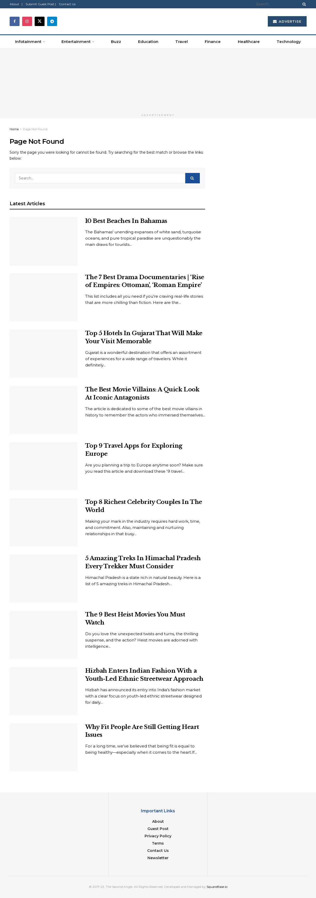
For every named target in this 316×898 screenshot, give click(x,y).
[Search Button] (303, 4)
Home (14, 129)
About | (16, 4)
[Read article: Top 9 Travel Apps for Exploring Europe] (43, 466)
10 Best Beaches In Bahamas (126, 220)
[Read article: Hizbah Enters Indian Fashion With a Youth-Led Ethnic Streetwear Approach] (43, 691)
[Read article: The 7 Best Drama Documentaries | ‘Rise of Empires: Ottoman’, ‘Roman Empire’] (43, 297)
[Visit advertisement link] (158, 79)
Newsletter (158, 858)
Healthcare (249, 41)
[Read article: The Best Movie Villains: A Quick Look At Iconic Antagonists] (43, 410)
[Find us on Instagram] (27, 21)
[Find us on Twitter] (40, 21)
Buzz (116, 41)
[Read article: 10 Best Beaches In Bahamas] (43, 241)
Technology (289, 41)
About (158, 821)
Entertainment (76, 41)
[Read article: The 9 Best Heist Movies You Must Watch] (43, 635)
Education (148, 41)
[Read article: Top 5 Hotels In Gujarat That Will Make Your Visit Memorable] (43, 353)
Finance (213, 41)
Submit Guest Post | (41, 4)
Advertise (287, 21)
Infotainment (28, 41)
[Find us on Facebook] (15, 21)
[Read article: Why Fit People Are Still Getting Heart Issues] (43, 747)
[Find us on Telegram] (52, 21)
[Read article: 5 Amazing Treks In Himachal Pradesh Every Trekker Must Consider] (43, 578)
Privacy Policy (158, 836)
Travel (181, 41)
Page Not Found (35, 129)
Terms (158, 843)
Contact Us (67, 4)
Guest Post (158, 828)
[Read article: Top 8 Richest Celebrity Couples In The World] (43, 522)
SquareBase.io (217, 887)
